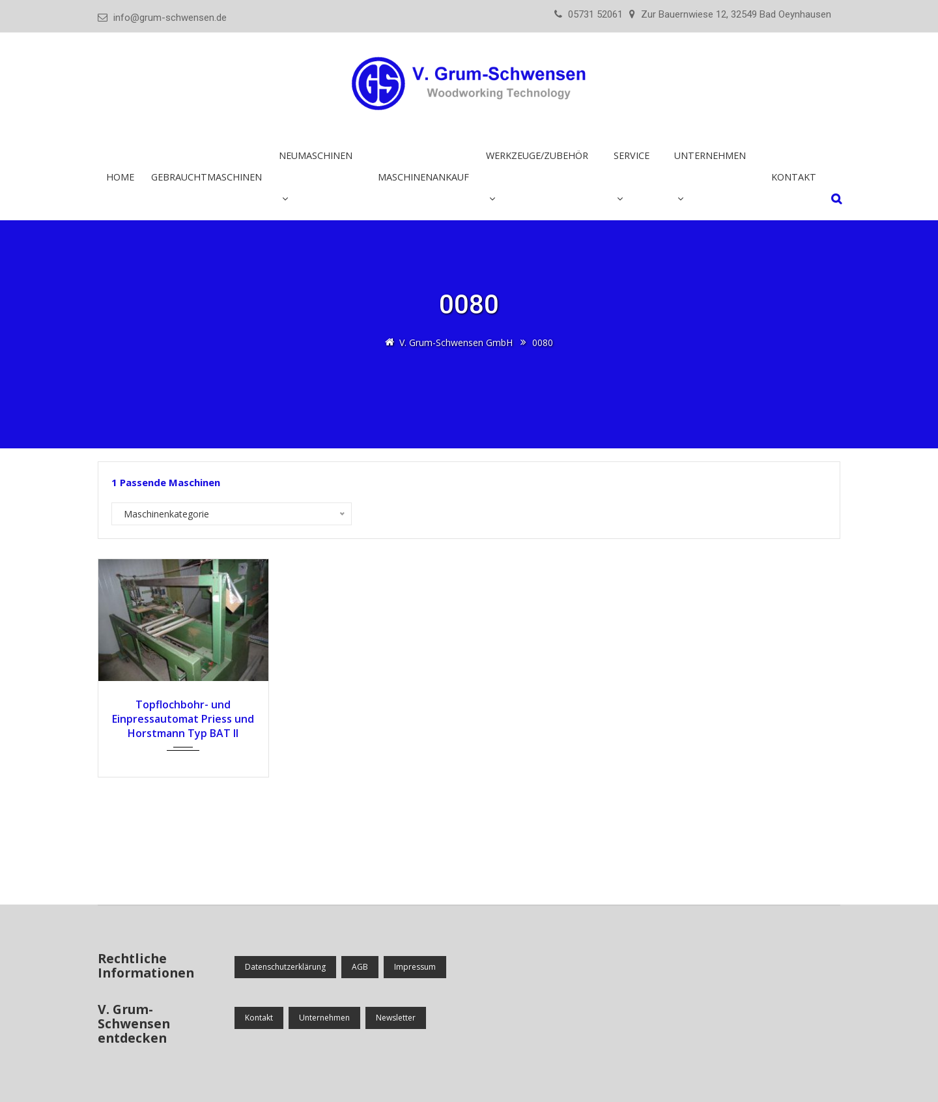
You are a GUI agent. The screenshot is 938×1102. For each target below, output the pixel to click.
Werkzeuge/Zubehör (537, 155)
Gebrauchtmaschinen (206, 177)
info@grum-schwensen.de (170, 17)
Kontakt (793, 177)
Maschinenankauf (423, 177)
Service (631, 155)
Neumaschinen (315, 155)
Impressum (415, 966)
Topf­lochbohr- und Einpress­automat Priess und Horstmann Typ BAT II (183, 718)
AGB (360, 966)
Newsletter (396, 1017)
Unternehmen (710, 155)
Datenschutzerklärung (285, 966)
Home (120, 177)
